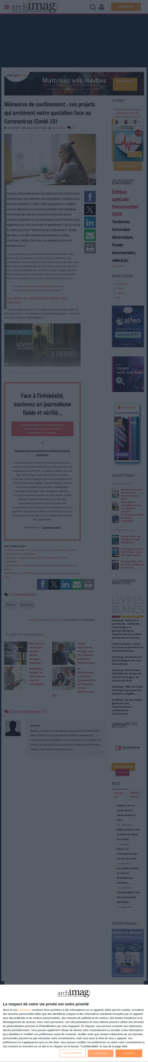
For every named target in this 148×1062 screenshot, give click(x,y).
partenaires (25, 1010)
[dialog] (74, 1023)
